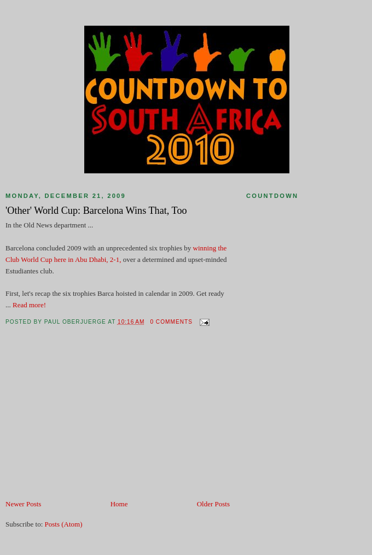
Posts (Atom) (64, 524)
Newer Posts (23, 504)
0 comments (171, 322)
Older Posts (213, 504)
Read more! (29, 305)
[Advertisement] (87, 422)
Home (119, 504)
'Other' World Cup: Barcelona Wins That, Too (96, 210)
